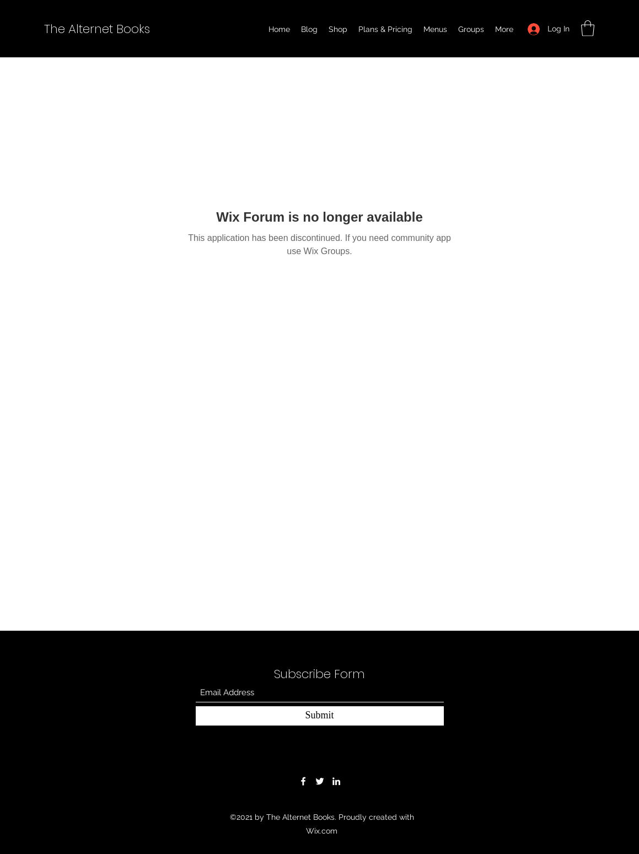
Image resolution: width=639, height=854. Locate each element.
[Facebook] (303, 781)
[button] (587, 28)
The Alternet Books (97, 28)
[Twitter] (319, 781)
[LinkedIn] (336, 781)
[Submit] (320, 716)
